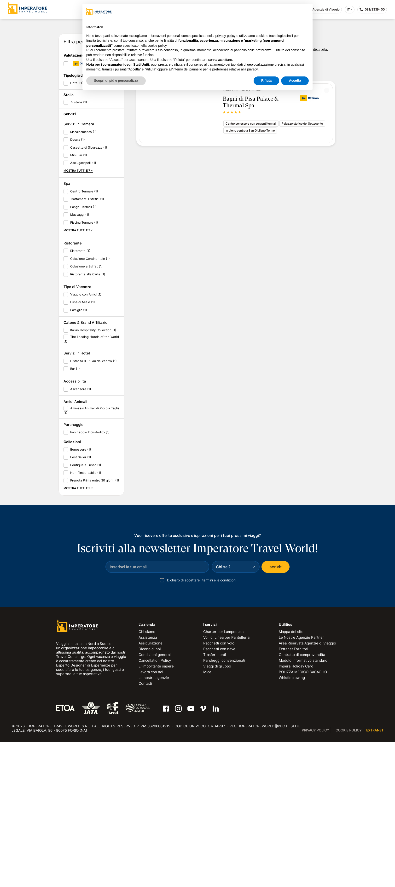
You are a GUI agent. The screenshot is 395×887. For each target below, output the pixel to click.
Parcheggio (73, 569)
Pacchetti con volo (218, 788)
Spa (67, 328)
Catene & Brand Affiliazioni (87, 467)
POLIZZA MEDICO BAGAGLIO (303, 816)
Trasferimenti (214, 799)
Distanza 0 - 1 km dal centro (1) (93, 505)
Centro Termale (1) (84, 336)
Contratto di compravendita (302, 799)
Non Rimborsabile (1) (85, 617)
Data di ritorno (79, 134)
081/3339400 (373, 10)
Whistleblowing (292, 822)
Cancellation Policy (155, 805)
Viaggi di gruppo (217, 811)
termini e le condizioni (219, 725)
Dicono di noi (150, 793)
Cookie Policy (348, 875)
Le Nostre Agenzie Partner (301, 782)
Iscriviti (275, 711)
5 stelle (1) (78, 247)
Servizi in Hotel (77, 498)
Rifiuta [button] (266, 80)
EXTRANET (374, 875)
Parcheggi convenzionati (224, 805)
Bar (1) (75, 513)
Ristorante (73, 388)
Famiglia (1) (78, 454)
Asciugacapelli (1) (83, 307)
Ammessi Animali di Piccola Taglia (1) (91, 555)
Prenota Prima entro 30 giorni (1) (94, 625)
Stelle (69, 239)
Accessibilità (75, 526)
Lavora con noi (151, 816)
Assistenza (148, 782)
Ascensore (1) (80, 533)
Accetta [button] (295, 80)
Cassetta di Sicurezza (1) (88, 292)
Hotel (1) (76, 227)
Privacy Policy (315, 875)
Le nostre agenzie (154, 822)
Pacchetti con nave (219, 793)
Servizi (70, 258)
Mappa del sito (291, 776)
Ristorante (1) (80, 395)
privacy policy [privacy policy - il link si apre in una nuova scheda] (225, 36)
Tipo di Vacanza (77, 431)
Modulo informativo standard (303, 805)
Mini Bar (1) (78, 300)
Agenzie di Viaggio (323, 9)
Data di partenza (81, 118)
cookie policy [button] (157, 45)
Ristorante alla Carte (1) (87, 419)
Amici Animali (75, 546)
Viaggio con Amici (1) (85, 439)
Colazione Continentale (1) (90, 403)
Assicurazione (151, 788)
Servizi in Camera (79, 269)
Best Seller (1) (80, 602)
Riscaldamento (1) (83, 276)
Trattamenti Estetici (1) (87, 344)
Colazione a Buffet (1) (86, 411)
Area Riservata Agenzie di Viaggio (307, 788)
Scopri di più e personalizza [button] (116, 80)
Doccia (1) (77, 284)
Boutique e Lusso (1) (85, 609)
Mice (207, 816)
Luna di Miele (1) (82, 447)
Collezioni (72, 586)
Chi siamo (147, 776)
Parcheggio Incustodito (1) (90, 577)
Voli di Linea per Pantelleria (226, 782)
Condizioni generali (155, 799)
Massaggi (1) (79, 359)
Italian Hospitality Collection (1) (93, 475)
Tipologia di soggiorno (83, 220)
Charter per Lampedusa (223, 776)
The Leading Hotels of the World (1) (91, 484)
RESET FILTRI (108, 187)
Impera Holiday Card (296, 811)
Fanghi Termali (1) (83, 351)
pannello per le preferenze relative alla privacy (223, 69)
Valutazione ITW (78, 200)
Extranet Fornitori (293, 793)
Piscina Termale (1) (84, 367)
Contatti (145, 828)
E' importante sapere (156, 811)
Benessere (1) (80, 594)
